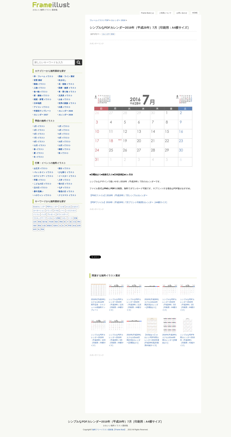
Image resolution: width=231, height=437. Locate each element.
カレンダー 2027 (41, 115)
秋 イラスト (63, 153)
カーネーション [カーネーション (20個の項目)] (39, 210)
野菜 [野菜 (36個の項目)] (69, 225)
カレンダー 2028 (65, 115)
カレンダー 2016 (108, 34)
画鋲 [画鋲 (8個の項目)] (35, 225)
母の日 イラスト (65, 184)
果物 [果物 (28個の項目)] (61, 222)
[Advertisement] (143, 66)
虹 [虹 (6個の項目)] (63, 225)
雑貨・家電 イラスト (43, 99)
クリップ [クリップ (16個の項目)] (49, 210)
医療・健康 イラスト (67, 88)
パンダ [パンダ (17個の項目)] (43, 214)
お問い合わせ (181, 13)
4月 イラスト (64, 130)
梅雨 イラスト (64, 149)
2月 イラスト (64, 126)
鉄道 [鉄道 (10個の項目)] (74, 225)
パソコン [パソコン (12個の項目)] (36, 214)
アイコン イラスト (42, 107)
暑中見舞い (38, 191)
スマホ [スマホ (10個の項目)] (56, 210)
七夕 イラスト (64, 187)
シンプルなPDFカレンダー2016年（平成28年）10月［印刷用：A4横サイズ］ (98, 340)
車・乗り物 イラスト (67, 92)
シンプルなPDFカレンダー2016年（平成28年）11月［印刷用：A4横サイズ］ (134, 304)
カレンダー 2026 (65, 111)
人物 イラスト (40, 88)
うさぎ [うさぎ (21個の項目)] (62, 207)
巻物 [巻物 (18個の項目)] (39, 222)
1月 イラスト (39, 126)
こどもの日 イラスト (43, 184)
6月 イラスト (64, 134)
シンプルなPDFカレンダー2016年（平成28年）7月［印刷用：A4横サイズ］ (115, 421)
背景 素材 (38, 80)
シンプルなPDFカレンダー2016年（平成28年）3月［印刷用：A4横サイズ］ (187, 304)
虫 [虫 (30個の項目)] (60, 225)
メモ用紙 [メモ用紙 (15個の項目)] (57, 218)
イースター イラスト (67, 176)
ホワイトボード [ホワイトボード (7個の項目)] (62, 214)
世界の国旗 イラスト (67, 103)
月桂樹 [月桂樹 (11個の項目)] (51, 222)
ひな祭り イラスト (66, 172)
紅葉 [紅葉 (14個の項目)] (44, 225)
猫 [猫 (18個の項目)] (70, 222)
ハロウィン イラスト (43, 195)
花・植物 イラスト (66, 84)
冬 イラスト (39, 157)
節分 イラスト (64, 168)
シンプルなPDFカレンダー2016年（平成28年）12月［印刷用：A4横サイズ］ (116, 304)
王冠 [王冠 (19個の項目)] (74, 222)
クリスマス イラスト (67, 195)
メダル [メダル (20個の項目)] (50, 218)
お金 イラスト (64, 99)
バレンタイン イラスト (43, 172)
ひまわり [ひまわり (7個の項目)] (75, 207)
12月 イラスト (64, 145)
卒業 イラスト (40, 180)
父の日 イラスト (41, 187)
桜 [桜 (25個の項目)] (65, 222)
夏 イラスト (39, 153)
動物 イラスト (40, 84)
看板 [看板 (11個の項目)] (39, 225)
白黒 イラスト (64, 107)
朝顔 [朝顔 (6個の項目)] (56, 222)
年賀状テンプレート (42, 111)
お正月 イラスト (41, 168)
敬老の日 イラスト (66, 191)
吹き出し (62, 80)
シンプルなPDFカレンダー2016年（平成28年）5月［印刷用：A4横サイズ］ (169, 304)
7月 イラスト (39, 138)
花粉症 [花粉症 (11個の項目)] (55, 225)
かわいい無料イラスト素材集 (115, 425)
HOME (195, 13)
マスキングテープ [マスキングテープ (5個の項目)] (39, 218)
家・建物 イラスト (42, 95)
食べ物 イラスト (41, 92)
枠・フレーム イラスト (43, 76)
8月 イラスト (64, 138)
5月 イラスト (39, 134)
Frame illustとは (147, 13)
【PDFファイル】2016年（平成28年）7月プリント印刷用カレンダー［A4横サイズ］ (129, 202)
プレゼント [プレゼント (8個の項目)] (51, 214)
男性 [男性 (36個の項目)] (79, 222)
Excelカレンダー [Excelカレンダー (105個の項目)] (39, 207)
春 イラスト (39, 149)
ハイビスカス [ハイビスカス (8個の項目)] (71, 210)
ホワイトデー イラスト (43, 176)
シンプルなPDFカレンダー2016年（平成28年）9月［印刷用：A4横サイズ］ (116, 340)
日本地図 (37, 103)
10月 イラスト (64, 141)
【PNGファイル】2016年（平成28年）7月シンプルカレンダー (118, 195)
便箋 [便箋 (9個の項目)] (75, 218)
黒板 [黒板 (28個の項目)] (42, 229)
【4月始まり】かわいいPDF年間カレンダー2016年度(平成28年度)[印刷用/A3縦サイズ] (152, 340)
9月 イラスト (39, 141)
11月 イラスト (40, 145)
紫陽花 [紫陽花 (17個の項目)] (49, 225)
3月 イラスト (39, 130)
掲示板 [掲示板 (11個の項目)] (44, 222)
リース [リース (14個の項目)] (70, 218)
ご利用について (165, 13)
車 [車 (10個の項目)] (66, 225)
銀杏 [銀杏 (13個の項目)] (35, 229)
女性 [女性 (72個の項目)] (35, 222)
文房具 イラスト (65, 95)
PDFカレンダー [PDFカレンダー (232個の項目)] (52, 207)
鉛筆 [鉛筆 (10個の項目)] (79, 225)
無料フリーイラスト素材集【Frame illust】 (109, 429)
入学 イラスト (64, 180)
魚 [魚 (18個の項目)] (38, 229)
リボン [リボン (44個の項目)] (64, 218)
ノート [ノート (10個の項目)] (62, 210)
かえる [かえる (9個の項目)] (68, 207)
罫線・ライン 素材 (66, 76)
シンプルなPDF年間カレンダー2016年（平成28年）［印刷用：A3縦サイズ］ (187, 340)
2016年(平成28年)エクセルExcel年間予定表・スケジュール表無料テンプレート (98, 304)
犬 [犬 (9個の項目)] (68, 222)
